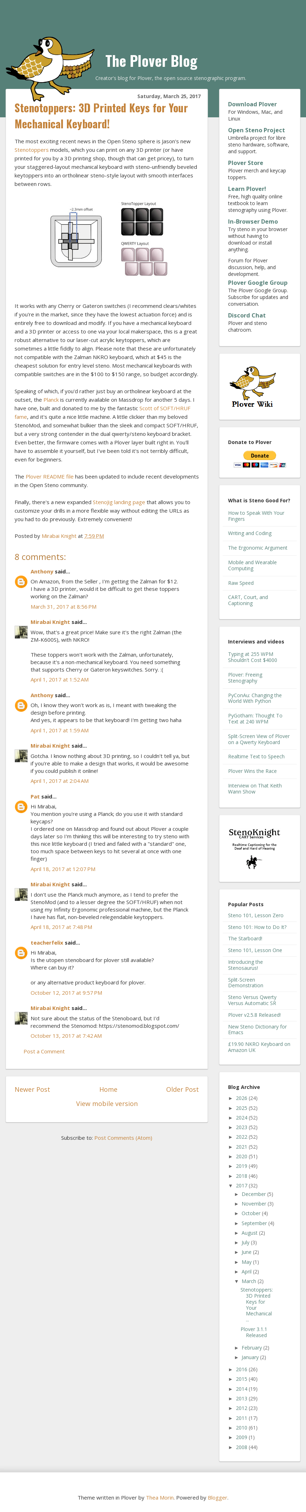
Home (108, 1089)
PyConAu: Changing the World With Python (255, 698)
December (254, 1194)
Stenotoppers (32, 149)
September (255, 1223)
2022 (242, 1136)
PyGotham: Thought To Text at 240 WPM (255, 718)
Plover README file (50, 476)
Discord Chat (247, 315)
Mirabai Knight (50, 621)
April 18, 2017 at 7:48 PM (61, 926)
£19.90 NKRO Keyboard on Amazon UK (259, 1047)
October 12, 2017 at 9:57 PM (66, 992)
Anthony (42, 571)
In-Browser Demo (253, 221)
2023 (242, 1127)
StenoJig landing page (119, 502)
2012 (242, 1408)
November (255, 1203)
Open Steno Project (256, 130)
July (246, 1242)
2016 (242, 1369)
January (251, 1357)
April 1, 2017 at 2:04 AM (60, 780)
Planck (51, 399)
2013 (242, 1398)
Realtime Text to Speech (256, 756)
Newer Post (32, 1089)
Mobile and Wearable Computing (252, 565)
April (247, 1271)
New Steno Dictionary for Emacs (257, 1029)
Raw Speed (241, 582)
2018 (242, 1175)
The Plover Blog (151, 60)
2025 (242, 1108)
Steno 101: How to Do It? (257, 927)
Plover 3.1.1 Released (254, 1332)
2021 (242, 1146)
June (247, 1252)
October (252, 1213)
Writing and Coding (249, 533)
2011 (242, 1418)
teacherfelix (47, 942)
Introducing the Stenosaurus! (245, 964)
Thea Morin (160, 1497)
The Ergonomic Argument (257, 547)
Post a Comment (44, 1051)
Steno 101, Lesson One (255, 950)
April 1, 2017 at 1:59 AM (60, 730)
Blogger (217, 1497)
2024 (242, 1117)
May (247, 1262)
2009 (242, 1437)
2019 (242, 1166)
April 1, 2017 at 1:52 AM (60, 679)
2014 (242, 1388)
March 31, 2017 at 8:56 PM (63, 606)
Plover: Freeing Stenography (245, 677)
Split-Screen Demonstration (245, 982)
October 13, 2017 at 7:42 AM (66, 1035)
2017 (242, 1185)
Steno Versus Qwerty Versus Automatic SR (252, 1000)
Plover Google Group (257, 283)
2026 (242, 1098)
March (250, 1281)
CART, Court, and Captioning (248, 600)
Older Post (182, 1089)
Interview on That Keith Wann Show (255, 788)
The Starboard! (245, 938)
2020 (242, 1156)
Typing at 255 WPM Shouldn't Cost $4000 (252, 657)
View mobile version (107, 1103)
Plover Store (245, 163)
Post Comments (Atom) (123, 1137)
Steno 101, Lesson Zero (256, 915)
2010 (242, 1427)
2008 (242, 1447)
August (250, 1232)
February (252, 1347)
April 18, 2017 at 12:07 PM (63, 868)
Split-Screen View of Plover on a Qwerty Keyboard (259, 739)
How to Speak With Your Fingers (256, 515)
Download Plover (252, 104)
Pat (35, 796)
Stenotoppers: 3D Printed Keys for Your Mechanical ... (257, 1304)
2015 (242, 1378)
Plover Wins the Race (252, 771)
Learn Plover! (247, 189)
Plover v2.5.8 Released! (254, 1014)
